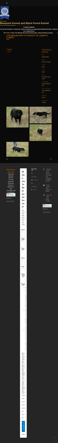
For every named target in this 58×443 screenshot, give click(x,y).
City (23, 266)
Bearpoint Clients (25, 297)
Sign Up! (23, 426)
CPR (9, 51)
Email (23, 230)
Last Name (23, 249)
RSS (33, 189)
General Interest (25, 319)
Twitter (34, 180)
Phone (23, 258)
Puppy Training (25, 339)
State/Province (23, 275)
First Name (23, 239)
